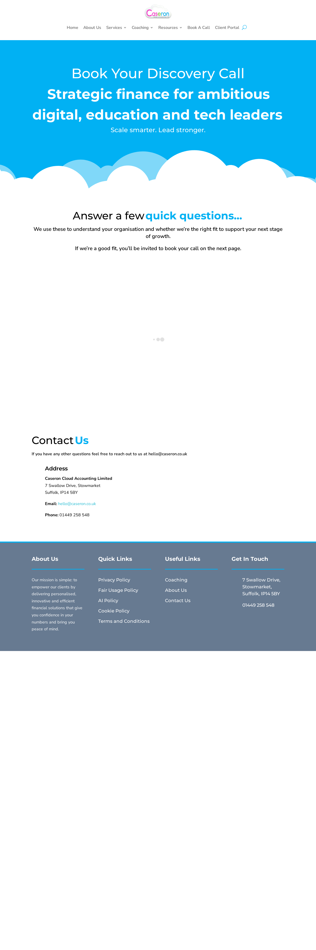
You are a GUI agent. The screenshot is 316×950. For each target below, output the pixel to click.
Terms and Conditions (124, 621)
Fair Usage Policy (118, 590)
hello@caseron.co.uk (77, 503)
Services (114, 27)
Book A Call (198, 27)
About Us (92, 27)
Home (72, 27)
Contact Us (177, 600)
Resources (168, 27)
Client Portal (227, 27)
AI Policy (108, 600)
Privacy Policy (114, 580)
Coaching (140, 27)
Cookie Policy (113, 611)
